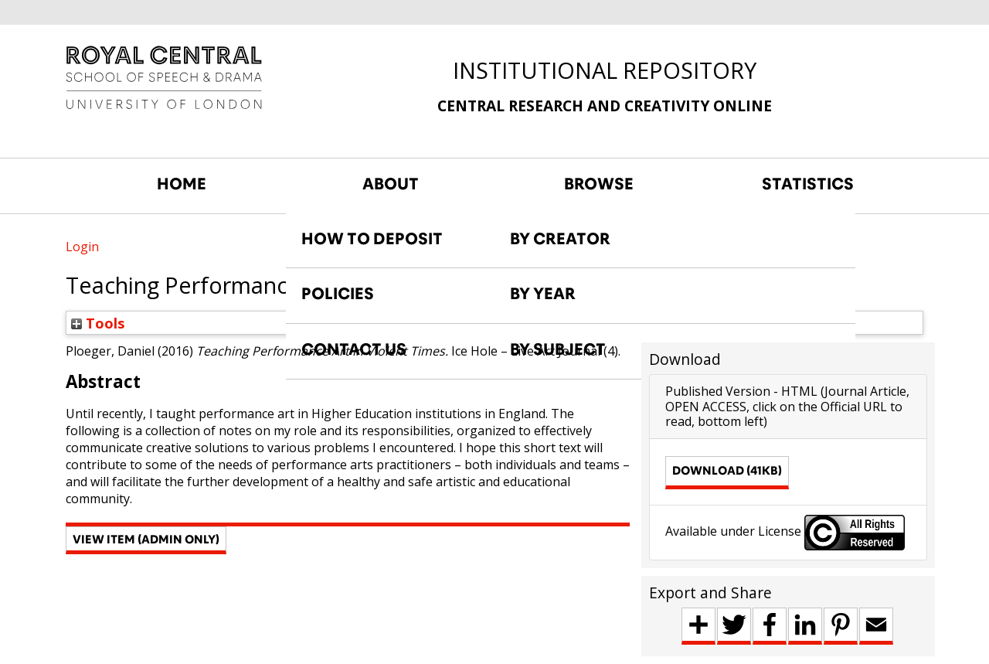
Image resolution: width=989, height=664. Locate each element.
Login (82, 246)
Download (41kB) (727, 470)
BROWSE (599, 184)
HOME (181, 184)
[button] (146, 540)
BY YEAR (543, 293)
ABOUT (390, 184)
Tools (98, 322)
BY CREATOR (560, 239)
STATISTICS (808, 184)
